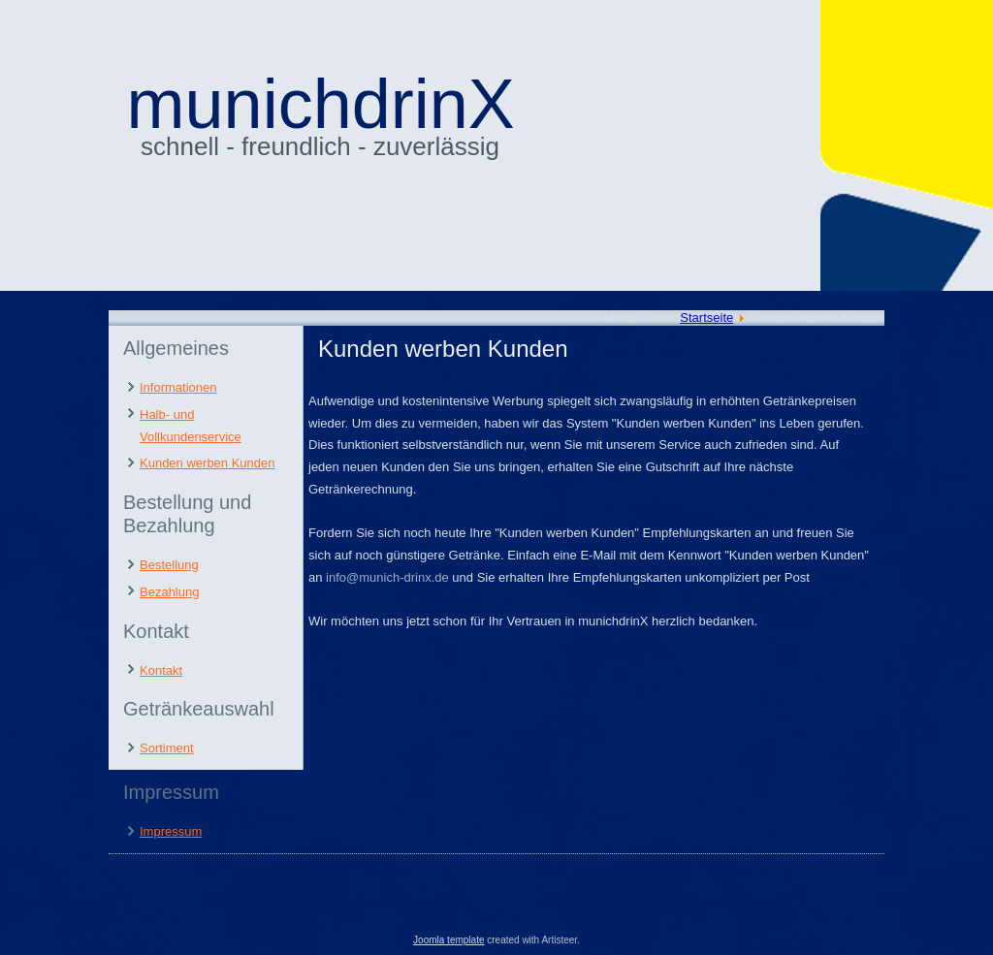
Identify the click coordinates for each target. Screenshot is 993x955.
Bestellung (169, 564)
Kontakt (161, 670)
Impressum (171, 831)
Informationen (178, 387)
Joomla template (448, 940)
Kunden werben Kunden (207, 463)
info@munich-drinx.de (387, 577)
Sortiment (167, 748)
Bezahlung (169, 592)
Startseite (706, 317)
